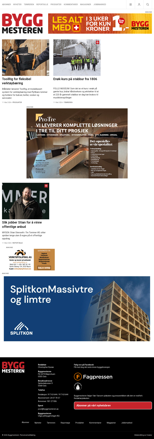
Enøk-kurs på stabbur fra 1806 (75, 79)
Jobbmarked (99, 4)
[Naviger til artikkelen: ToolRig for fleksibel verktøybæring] (25, 57)
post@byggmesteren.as (48, 409)
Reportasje (42, 4)
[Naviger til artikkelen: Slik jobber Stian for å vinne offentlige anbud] (25, 201)
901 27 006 (52, 401)
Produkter (56, 4)
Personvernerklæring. (28, 435)
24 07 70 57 (55, 398)
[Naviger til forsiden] (22, 23)
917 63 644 (52, 394)
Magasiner (85, 4)
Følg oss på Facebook (84, 365)
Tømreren (29, 4)
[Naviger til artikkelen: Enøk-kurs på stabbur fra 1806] (76, 57)
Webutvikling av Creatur (143, 435)
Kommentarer (71, 4)
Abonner (6, 4)
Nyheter (17, 4)
